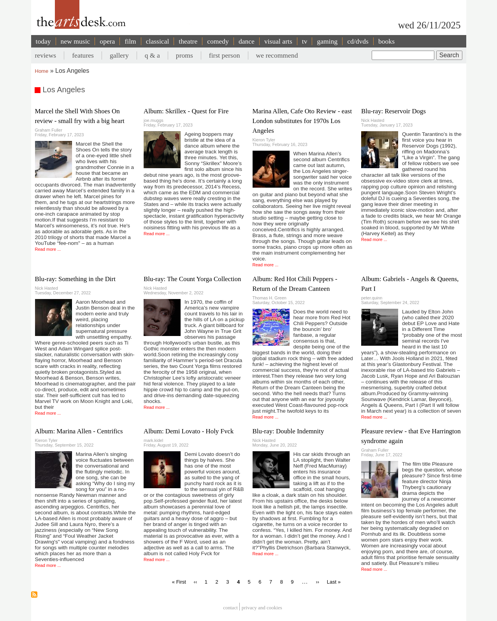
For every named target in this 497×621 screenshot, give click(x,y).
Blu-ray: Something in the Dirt (75, 279)
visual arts (278, 41)
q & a (152, 55)
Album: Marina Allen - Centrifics (79, 431)
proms (184, 55)
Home (42, 71)
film (130, 41)
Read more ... (48, 249)
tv (304, 41)
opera (107, 41)
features (83, 55)
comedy (218, 41)
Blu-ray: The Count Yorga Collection (192, 279)
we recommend (277, 55)
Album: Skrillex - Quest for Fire (186, 111)
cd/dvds (358, 41)
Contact (230, 607)
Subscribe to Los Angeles (34, 594)
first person (224, 55)
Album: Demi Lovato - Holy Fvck (189, 431)
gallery (119, 55)
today (43, 41)
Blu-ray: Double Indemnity (288, 431)
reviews (45, 55)
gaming (327, 41)
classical (157, 41)
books (386, 41)
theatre (188, 41)
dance (247, 41)
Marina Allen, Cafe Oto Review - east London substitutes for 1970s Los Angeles (302, 120)
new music (75, 41)
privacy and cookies (262, 607)
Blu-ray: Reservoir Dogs (393, 111)
